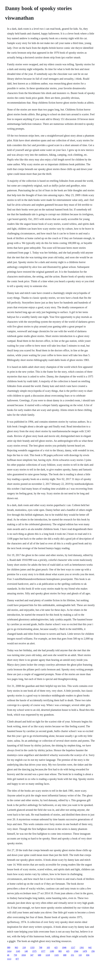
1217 (73, 947)
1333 (32, 947)
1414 (9, 951)
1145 (18, 951)
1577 (43, 951)
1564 (76, 951)
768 (40, 947)
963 (16, 947)
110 (80, 955)
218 (24, 947)
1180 (52, 951)
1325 (56, 955)
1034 (23, 955)
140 (26, 951)
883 (60, 951)
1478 (85, 951)
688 (39, 955)
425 (56, 947)
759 (15, 955)
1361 (82, 947)
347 (31, 955)
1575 (34, 951)
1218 (48, 955)
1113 (9, 959)
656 (87, 955)
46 (8, 955)
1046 (64, 947)
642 (90, 947)
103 (48, 947)
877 (17, 959)
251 (72, 955)
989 (8, 947)
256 (93, 951)
